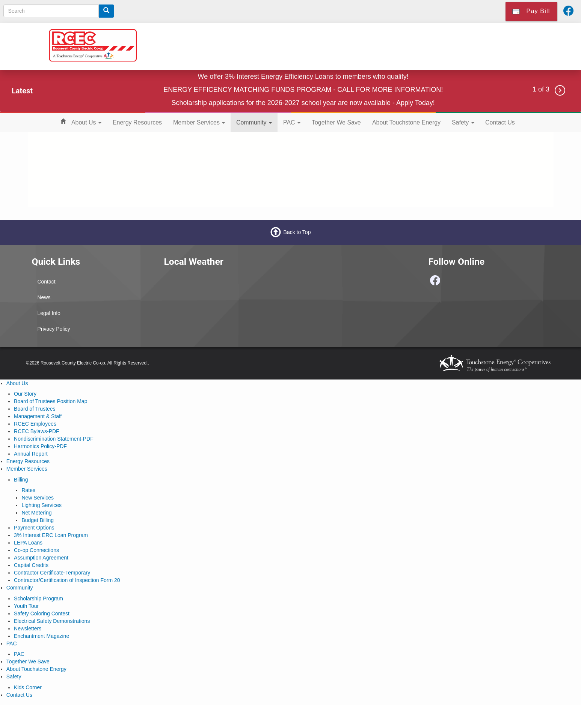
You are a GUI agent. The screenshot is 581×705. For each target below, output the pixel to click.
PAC (291, 122)
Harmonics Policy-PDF (40, 446)
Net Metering (36, 513)
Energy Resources (137, 122)
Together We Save (336, 122)
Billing (21, 480)
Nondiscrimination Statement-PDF (54, 439)
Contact (46, 282)
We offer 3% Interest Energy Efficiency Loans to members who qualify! (303, 76)
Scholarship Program (38, 599)
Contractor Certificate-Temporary (52, 573)
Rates (28, 490)
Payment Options (34, 528)
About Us (86, 122)
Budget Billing (37, 520)
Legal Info (48, 313)
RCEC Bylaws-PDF (36, 431)
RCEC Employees (35, 424)
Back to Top (297, 232)
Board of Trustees (35, 409)
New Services (37, 498)
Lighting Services (41, 505)
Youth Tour (26, 606)
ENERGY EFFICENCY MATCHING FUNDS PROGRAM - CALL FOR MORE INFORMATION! (303, 89)
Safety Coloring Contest (41, 613)
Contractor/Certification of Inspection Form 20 (67, 580)
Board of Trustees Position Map (50, 401)
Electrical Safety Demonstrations (52, 621)
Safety (463, 122)
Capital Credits (31, 565)
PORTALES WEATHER (224, 302)
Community (254, 122)
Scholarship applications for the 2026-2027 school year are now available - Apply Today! (303, 102)
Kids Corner (28, 687)
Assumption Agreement (41, 558)
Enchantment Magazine (41, 636)
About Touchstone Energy (406, 122)
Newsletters (27, 629)
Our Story (25, 394)
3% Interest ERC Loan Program (51, 535)
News (43, 297)
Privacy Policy (53, 329)
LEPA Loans (28, 543)
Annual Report (31, 454)
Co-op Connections (36, 550)
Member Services (199, 122)
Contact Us (500, 122)
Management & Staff (38, 416)
